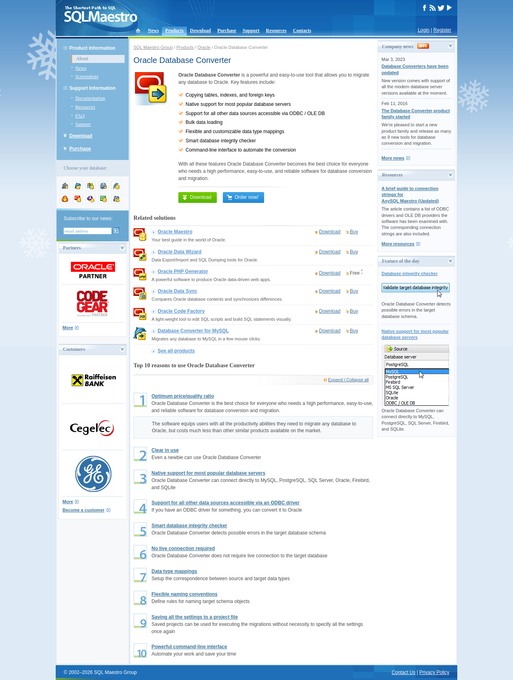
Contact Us (403, 672)
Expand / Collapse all (348, 379)
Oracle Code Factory (181, 311)
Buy (354, 232)
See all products (176, 351)
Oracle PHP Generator (183, 271)
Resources (276, 30)
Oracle (204, 47)
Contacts (302, 30)
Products (174, 30)
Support (250, 30)
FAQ (80, 116)
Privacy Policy (434, 672)
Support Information (92, 88)
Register (442, 30)
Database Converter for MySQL (193, 331)
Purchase (226, 30)
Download (200, 30)
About (82, 58)
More (68, 327)
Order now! (242, 197)
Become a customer (84, 510)
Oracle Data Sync (177, 291)
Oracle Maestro (175, 232)
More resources (398, 243)
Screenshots (86, 76)
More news (393, 158)
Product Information (92, 48)
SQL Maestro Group (153, 47)
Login (423, 30)
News (153, 30)
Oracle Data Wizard (179, 252)
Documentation (90, 98)
